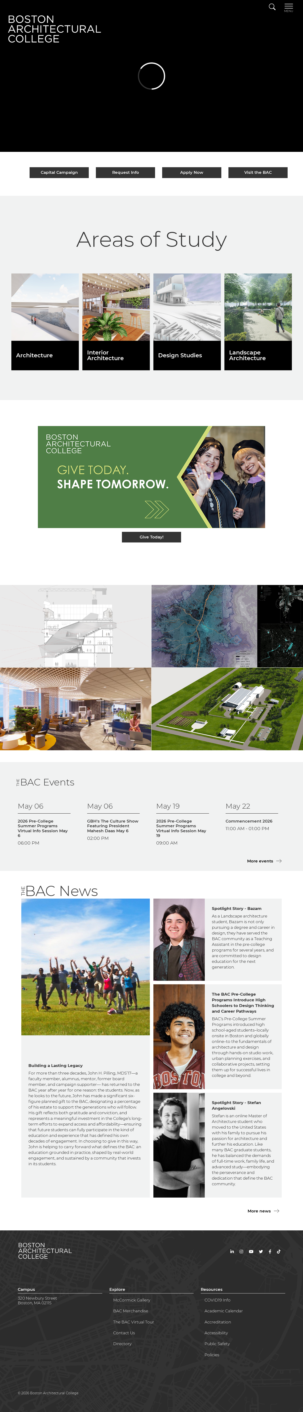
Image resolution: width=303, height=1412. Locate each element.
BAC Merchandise (130, 1311)
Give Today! (152, 537)
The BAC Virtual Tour (133, 1322)
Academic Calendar (224, 1311)
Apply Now (191, 172)
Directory (122, 1343)
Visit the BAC (258, 172)
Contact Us (124, 1333)
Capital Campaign (59, 172)
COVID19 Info (218, 1300)
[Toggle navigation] (289, 7)
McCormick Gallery (131, 1300)
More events (260, 861)
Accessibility (216, 1333)
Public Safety (217, 1343)
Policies (212, 1354)
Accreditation (218, 1322)
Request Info (125, 172)
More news (260, 1211)
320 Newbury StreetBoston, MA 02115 (37, 1300)
